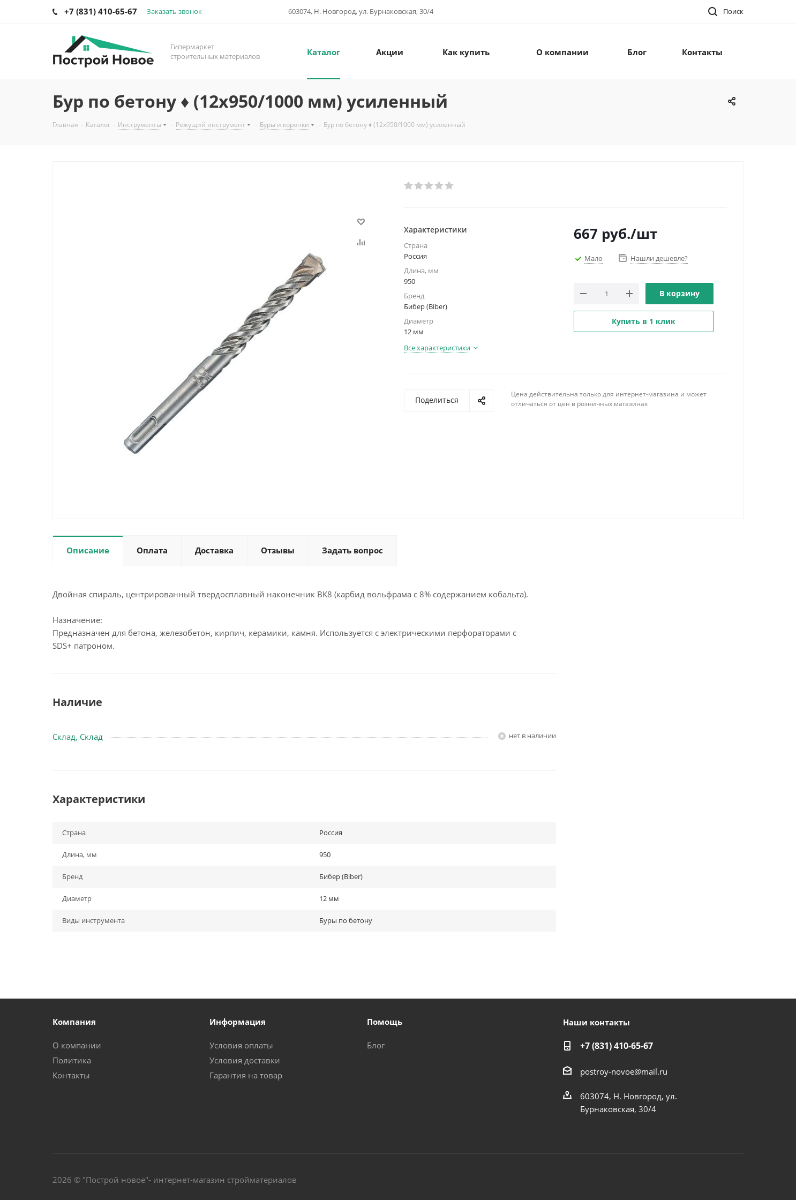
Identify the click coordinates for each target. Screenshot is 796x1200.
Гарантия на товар (245, 1075)
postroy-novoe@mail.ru (623, 1071)
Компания (74, 1021)
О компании (76, 1045)
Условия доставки (244, 1060)
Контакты (71, 1075)
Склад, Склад (77, 736)
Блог (376, 1045)
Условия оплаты (241, 1045)
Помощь (384, 1021)
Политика (71, 1060)
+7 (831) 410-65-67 (616, 1046)
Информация (237, 1021)
